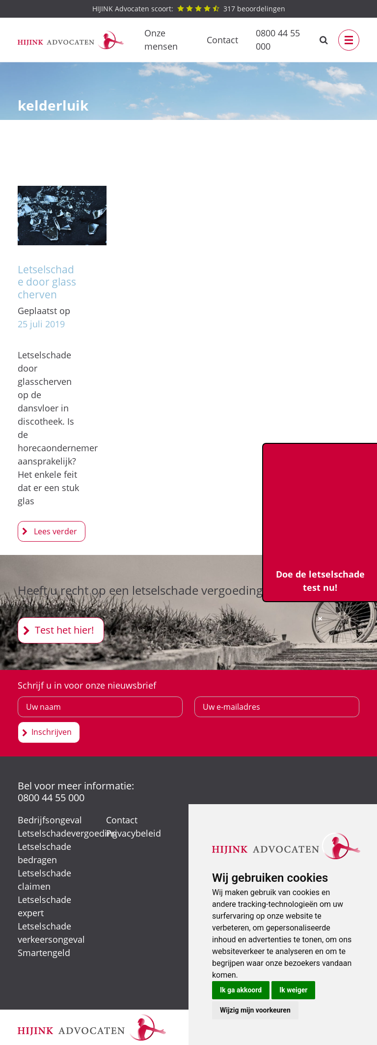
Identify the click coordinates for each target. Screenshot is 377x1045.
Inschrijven (51, 731)
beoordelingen (188, 8)
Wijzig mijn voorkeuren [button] (255, 1010)
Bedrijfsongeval (50, 820)
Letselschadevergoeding (67, 833)
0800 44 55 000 (278, 39)
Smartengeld (44, 952)
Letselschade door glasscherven (47, 281)
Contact (222, 40)
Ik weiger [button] (293, 990)
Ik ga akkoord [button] (241, 990)
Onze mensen (161, 39)
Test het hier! (64, 630)
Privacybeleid (133, 833)
